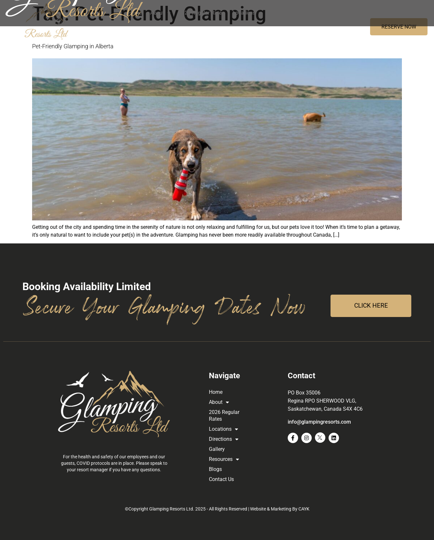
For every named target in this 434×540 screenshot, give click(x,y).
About (160, 13)
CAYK (303, 508)
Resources (348, 13)
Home (135, 13)
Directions (285, 13)
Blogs (378, 13)
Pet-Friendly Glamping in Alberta (73, 46)
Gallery (316, 13)
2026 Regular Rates (201, 13)
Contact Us (405, 13)
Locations (247, 13)
